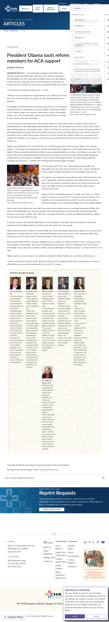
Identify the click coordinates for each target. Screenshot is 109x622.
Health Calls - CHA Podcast (61, 554)
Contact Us (48, 562)
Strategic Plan (49, 558)
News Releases (59, 548)
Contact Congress (72, 562)
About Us (47, 548)
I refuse (96, 616)
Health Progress (59, 568)
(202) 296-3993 (14, 552)
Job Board (72, 567)
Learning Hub (73, 557)
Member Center (71, 548)
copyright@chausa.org (48, 469)
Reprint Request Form (56, 510)
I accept (75, 616)
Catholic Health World (11, 31)
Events (70, 553)
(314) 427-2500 (14, 567)
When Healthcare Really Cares (60, 576)
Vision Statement (47, 553)
